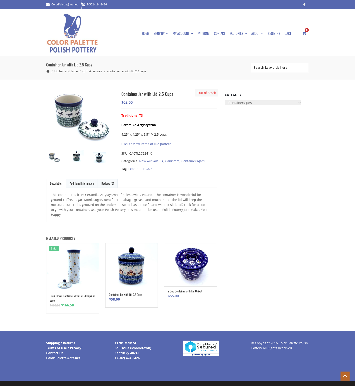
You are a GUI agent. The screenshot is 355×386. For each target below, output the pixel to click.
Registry (274, 32)
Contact (219, 32)
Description (56, 181)
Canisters (172, 159)
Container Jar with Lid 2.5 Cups (125, 292)
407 (149, 166)
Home (145, 32)
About (257, 32)
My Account (183, 32)
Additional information (82, 181)
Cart (288, 32)
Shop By (161, 32)
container (137, 166)
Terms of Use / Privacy (63, 346)
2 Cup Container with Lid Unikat (185, 289)
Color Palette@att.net (63, 356)
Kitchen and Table (66, 69)
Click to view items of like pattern (146, 141)
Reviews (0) (107, 181)
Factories (238, 32)
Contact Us (54, 351)
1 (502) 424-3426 (127, 356)
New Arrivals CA (151, 159)
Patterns (203, 32)
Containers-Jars (92, 69)
